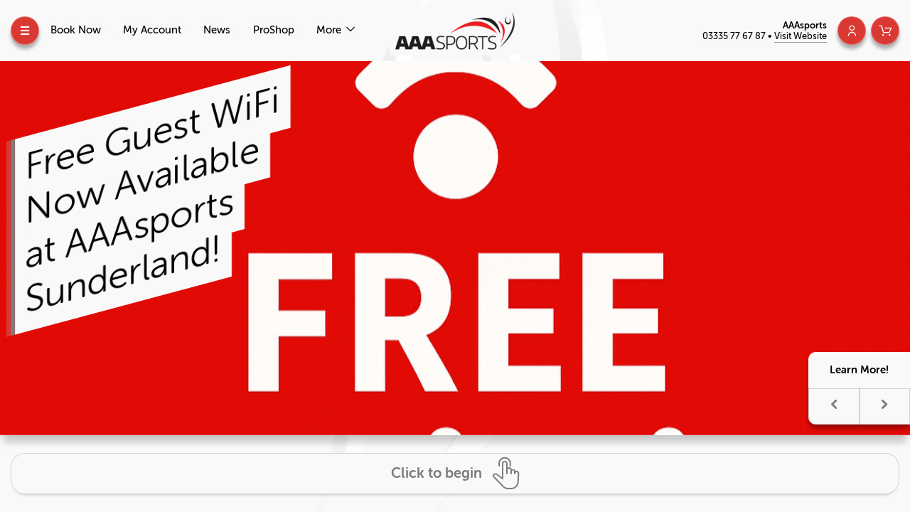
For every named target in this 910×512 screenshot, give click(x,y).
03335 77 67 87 (735, 36)
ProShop (273, 30)
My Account (152, 30)
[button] (834, 406)
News (216, 30)
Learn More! (859, 369)
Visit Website (800, 36)
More (330, 30)
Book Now (75, 30)
